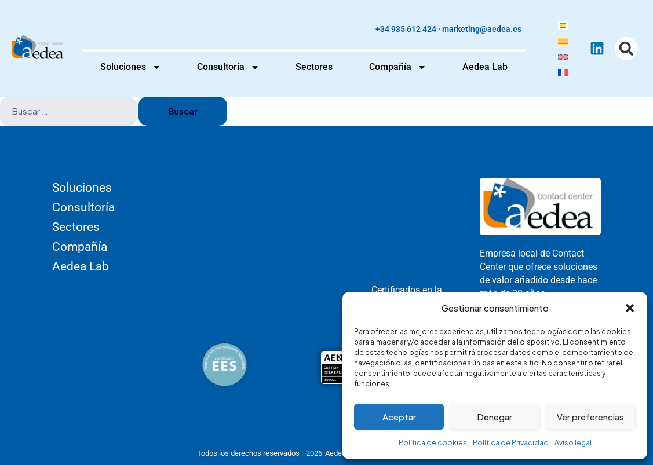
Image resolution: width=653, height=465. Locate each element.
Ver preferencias (590, 416)
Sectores (314, 66)
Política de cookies (433, 442)
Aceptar (399, 416)
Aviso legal (573, 442)
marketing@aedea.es (481, 29)
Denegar (494, 416)
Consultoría (228, 67)
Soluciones (130, 67)
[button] (630, 308)
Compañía (397, 67)
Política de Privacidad (511, 442)
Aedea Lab (485, 66)
